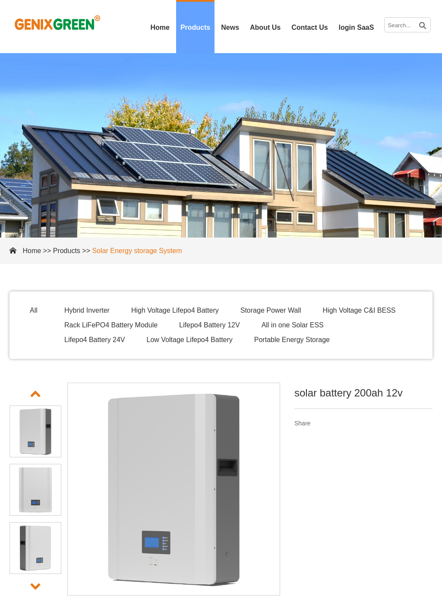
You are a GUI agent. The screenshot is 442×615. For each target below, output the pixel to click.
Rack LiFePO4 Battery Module (111, 325)
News (230, 27)
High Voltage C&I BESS (359, 310)
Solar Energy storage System (137, 250)
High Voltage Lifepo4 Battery (175, 310)
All (34, 310)
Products (195, 27)
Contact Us (309, 27)
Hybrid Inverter (87, 310)
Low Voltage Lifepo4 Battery (190, 339)
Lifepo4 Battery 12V (209, 325)
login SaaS (356, 27)
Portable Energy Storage (292, 339)
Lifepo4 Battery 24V (94, 339)
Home (159, 27)
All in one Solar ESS (293, 325)
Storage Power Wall (270, 310)
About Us (265, 27)
